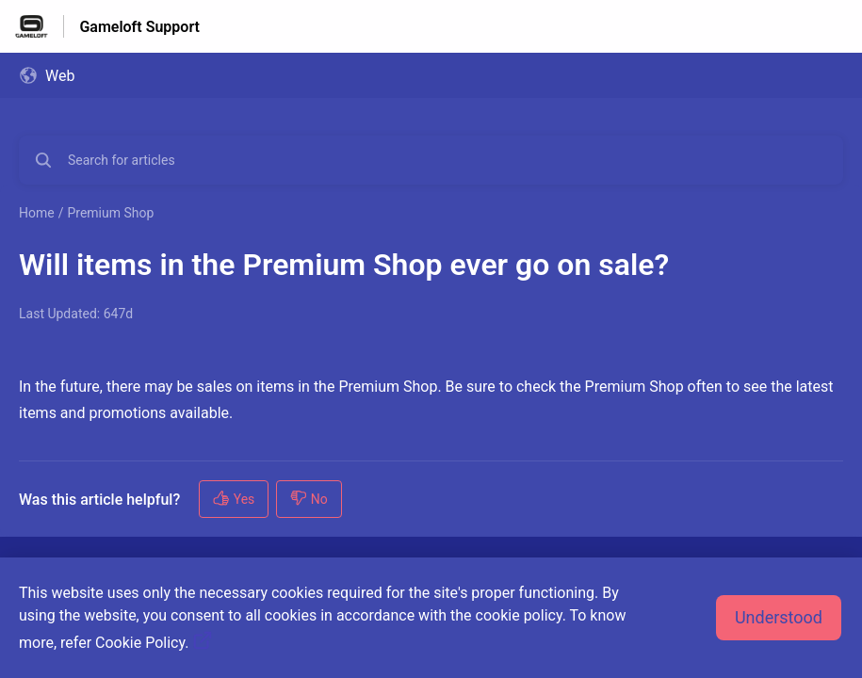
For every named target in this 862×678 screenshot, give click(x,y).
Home (37, 212)
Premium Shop (110, 212)
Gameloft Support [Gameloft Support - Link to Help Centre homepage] (139, 27)
